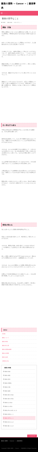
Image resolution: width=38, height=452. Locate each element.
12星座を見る (5, 361)
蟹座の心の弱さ (9, 406)
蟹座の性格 (7, 371)
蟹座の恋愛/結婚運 (6, 349)
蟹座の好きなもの (9, 422)
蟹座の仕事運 (5, 353)
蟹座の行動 (7, 387)
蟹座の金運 (5, 357)
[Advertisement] (19, 106)
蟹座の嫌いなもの (9, 426)
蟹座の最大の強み (9, 395)
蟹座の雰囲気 (8, 383)
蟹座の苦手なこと (9, 418)
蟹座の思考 (7, 379)
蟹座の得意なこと (9, 414)
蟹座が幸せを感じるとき (11, 410)
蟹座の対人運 (6, 345)
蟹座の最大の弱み (9, 398)
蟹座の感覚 (7, 375)
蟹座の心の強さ (9, 402)
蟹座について (6, 337)
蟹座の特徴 (9, 22)
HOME (3, 22)
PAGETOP (32, 435)
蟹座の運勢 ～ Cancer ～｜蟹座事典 (17, 448)
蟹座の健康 (7, 391)
